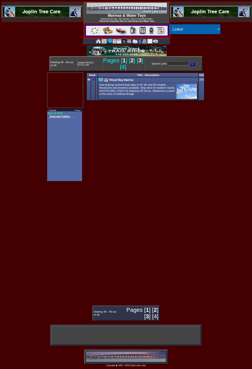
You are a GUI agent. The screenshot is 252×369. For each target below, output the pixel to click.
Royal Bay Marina (121, 80)
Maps (78, 111)
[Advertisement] (63, 243)
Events (53, 110)
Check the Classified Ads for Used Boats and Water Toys (126, 21)
